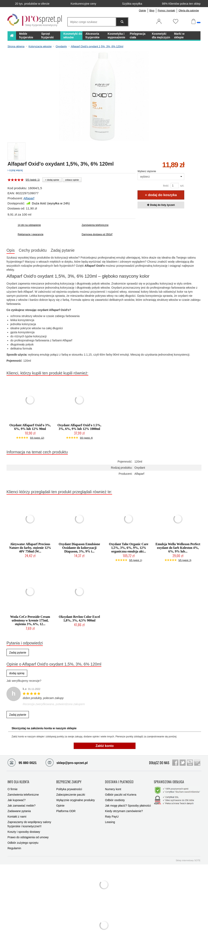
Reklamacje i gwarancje (30, 234)
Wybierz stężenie (147, 171)
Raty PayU (112, 815)
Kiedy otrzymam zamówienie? (124, 809)
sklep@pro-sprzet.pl (63, 762)
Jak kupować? (17, 798)
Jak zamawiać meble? (22, 804)
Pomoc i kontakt (166, 10)
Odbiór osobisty (115, 798)
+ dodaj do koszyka (161, 195)
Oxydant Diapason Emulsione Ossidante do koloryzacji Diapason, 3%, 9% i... (79, 547)
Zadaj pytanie (63, 250)
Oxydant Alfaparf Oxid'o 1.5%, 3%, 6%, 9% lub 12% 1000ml (79, 426)
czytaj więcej (15, 170)
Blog (152, 10)
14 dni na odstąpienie (29, 225)
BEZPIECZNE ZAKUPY (68, 781)
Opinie (142, 10)
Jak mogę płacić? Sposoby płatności (128, 804)
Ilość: (166, 185)
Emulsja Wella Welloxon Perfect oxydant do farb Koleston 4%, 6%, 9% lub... (178, 547)
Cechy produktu (33, 250)
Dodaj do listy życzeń (161, 205)
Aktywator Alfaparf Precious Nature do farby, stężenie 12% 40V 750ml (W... (30, 547)
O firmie (12, 787)
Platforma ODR (66, 809)
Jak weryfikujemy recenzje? (23, 680)
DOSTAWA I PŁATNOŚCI (119, 781)
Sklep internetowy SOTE (188, 859)
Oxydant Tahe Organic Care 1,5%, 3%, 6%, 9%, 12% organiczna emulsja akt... (128, 547)
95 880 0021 (22, 762)
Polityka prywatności (69, 787)
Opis (10, 250)
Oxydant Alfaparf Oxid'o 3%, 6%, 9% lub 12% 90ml (30, 426)
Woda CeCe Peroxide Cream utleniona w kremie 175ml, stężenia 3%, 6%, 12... (30, 620)
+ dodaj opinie (52, 180)
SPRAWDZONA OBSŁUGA (169, 781)
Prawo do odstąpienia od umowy (28, 835)
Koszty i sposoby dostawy (24, 830)
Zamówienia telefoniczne (95, 225)
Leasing (110, 820)
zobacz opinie (72, 180)
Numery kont (113, 787)
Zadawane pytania (19, 809)
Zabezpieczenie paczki (70, 793)
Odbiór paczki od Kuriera (120, 793)
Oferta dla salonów (189, 10)
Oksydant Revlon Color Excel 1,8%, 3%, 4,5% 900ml (79, 618)
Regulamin (14, 846)
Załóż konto (105, 746)
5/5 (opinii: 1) (33, 179)
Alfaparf (28, 198)
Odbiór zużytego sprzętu (23, 841)
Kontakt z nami (17, 815)
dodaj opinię (17, 673)
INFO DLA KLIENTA (18, 781)
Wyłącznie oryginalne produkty (75, 798)
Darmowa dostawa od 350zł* (97, 234)
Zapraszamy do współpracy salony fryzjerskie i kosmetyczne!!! (29, 822)
